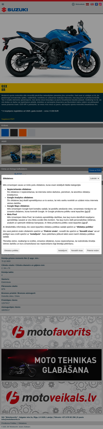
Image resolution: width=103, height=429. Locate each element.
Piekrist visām (93, 250)
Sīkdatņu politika (11, 250)
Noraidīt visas (77, 250)
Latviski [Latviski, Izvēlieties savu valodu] (94, 178)
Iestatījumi (62, 250)
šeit (86, 211)
